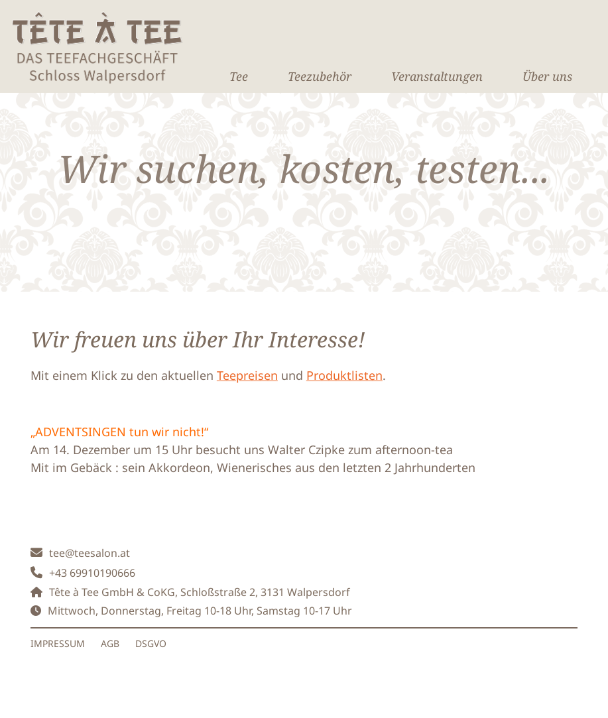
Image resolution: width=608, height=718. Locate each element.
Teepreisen (247, 375)
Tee (238, 76)
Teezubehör (319, 76)
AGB (110, 643)
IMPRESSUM (57, 643)
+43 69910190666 (92, 573)
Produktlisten (344, 375)
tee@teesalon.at (89, 553)
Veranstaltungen (437, 76)
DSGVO (150, 643)
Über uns (547, 76)
